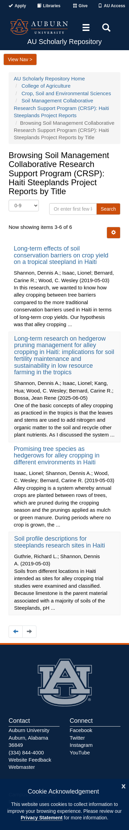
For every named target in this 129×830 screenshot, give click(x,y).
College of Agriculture (46, 86)
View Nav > (20, 59)
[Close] (123, 785)
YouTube (80, 752)
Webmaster (22, 767)
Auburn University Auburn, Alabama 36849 (29, 737)
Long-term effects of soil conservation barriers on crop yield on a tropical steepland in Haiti (61, 255)
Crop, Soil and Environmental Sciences (66, 93)
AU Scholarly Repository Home (49, 78)
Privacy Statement (41, 817)
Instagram (81, 745)
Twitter (77, 738)
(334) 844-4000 (26, 752)
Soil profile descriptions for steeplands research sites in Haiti (60, 542)
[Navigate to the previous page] (16, 632)
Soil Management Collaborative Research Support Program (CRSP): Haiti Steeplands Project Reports (61, 108)
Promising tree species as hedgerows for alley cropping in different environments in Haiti (56, 455)
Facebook (81, 730)
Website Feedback (30, 760)
